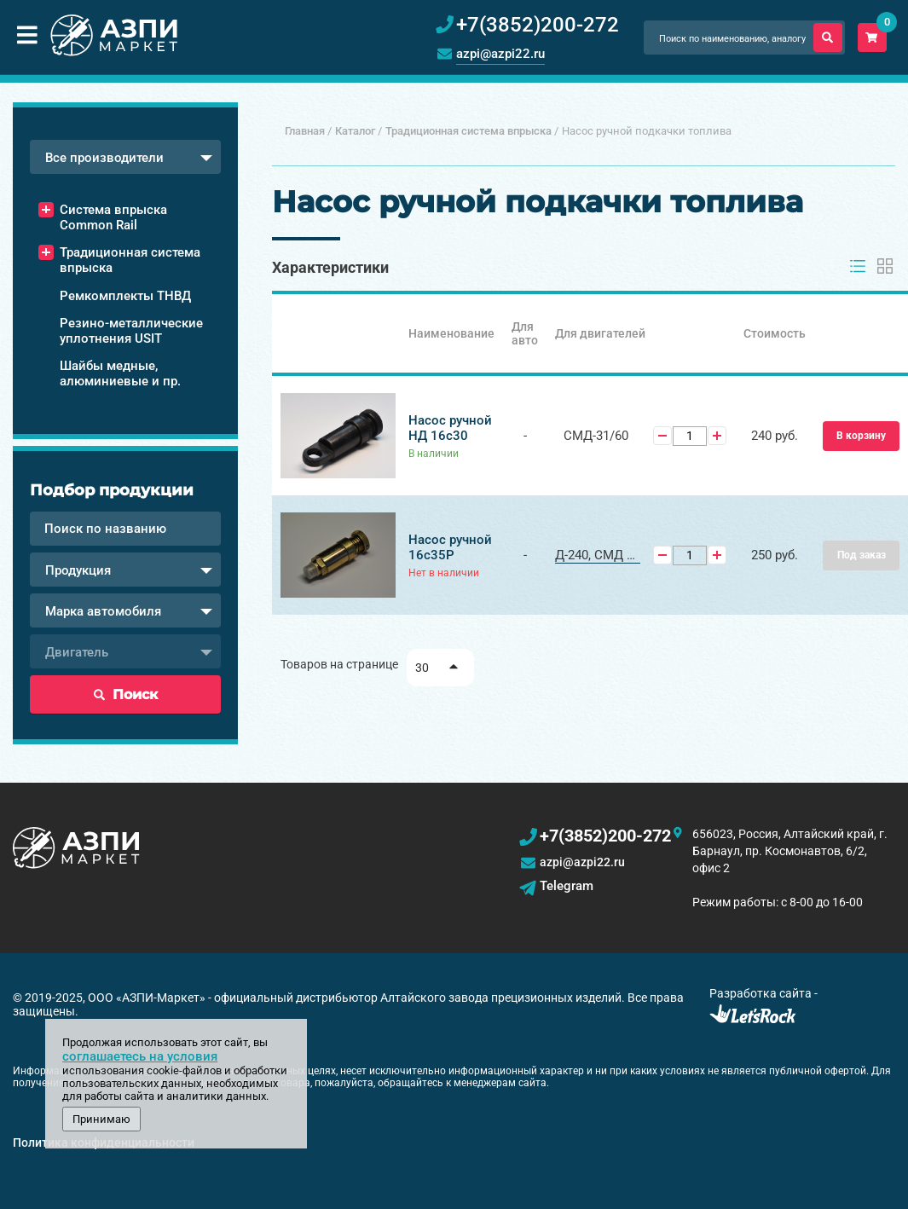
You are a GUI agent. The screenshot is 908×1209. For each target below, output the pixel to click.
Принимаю (101, 1119)
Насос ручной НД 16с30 (450, 428)
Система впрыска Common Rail (113, 217)
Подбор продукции (112, 490)
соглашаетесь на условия (139, 1056)
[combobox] (125, 157)
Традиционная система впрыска (130, 260)
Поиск (126, 694)
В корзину (861, 436)
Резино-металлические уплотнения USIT (131, 330)
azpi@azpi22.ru (500, 53)
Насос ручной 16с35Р (450, 547)
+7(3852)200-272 (605, 835)
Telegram (566, 886)
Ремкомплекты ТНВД (125, 296)
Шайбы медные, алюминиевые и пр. (120, 373)
